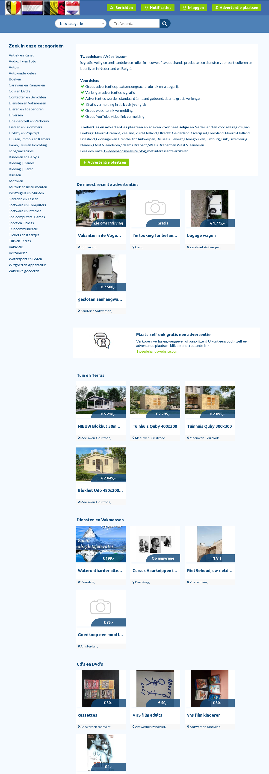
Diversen (16, 115)
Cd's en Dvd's (19, 91)
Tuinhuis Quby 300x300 (193, 351)
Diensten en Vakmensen (27, 103)
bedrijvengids (135, 104)
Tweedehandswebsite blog (124, 151)
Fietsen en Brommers (25, 127)
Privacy (218, 715)
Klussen (15, 175)
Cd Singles (168, 715)
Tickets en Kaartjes (24, 235)
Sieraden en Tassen (23, 199)
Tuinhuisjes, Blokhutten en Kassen (83, 702)
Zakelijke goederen (24, 271)
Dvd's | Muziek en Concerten (183, 727)
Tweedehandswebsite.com (157, 281)
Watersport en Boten (25, 259)
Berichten (121, 8)
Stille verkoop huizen (27, 727)
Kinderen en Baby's (24, 157)
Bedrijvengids (22, 708)
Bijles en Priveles (122, 715)
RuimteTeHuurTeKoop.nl (231, 727)
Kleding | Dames (22, 163)
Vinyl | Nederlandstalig (178, 708)
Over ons (219, 708)
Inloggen (193, 8)
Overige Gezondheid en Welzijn (133, 721)
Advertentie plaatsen (237, 8)
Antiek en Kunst (21, 55)
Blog (15, 721)
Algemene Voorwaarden (231, 702)
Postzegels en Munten (26, 193)
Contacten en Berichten (27, 97)
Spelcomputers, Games (27, 217)
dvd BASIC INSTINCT (238, 500)
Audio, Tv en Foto (22, 61)
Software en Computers (27, 205)
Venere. (179, 575)
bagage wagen (185, 229)
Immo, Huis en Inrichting (28, 145)
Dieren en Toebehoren (26, 109)
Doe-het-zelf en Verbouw (29, 121)
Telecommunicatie (23, 229)
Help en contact (23, 715)
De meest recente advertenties (108, 184)
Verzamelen (18, 253)
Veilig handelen (224, 721)
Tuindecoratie (68, 715)
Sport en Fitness (21, 223)
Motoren (16, 181)
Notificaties (158, 8)
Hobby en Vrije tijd (24, 133)
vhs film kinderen (188, 500)
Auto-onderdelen (22, 73)
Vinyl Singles (170, 702)
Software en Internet (25, 211)
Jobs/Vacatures (21, 151)
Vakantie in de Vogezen (101, 229)
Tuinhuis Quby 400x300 (147, 351)
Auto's (14, 67)
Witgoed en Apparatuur (27, 265)
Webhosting (118, 727)
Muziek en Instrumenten (28, 187)
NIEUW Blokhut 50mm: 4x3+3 (105, 351)
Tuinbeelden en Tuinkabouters (81, 708)
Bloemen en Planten (72, 721)
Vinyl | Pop (168, 721)
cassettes (87, 500)
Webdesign (118, 702)
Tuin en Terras (20, 241)
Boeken (15, 79)
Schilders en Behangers (127, 708)
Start (15, 702)
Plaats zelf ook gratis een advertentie (173, 265)
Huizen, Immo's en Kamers (29, 139)
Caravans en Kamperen (27, 85)
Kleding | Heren (21, 169)
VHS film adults (139, 500)
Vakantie (16, 247)
